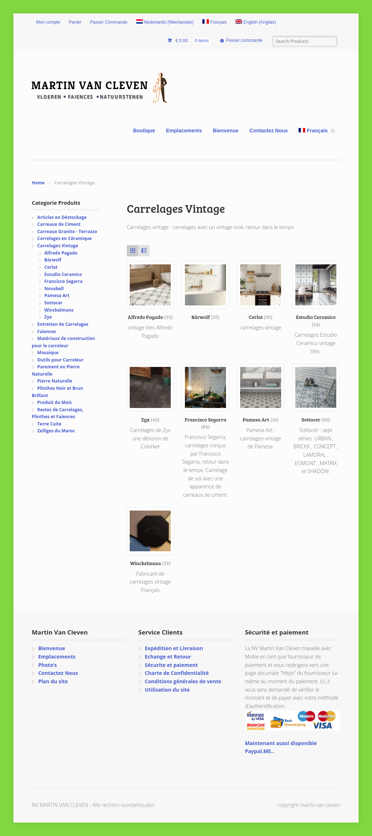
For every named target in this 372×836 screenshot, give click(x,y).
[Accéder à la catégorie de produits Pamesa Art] (260, 393)
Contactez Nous (269, 130)
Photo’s (47, 664)
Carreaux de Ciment (59, 224)
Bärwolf (52, 260)
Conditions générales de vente (183, 681)
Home (38, 183)
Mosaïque (47, 352)
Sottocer (53, 303)
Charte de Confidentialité (177, 672)
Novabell (54, 288)
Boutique (144, 130)
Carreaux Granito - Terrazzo (67, 231)
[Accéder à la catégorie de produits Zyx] (150, 393)
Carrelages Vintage (57, 246)
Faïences (46, 331)
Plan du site (53, 681)
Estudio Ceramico (63, 274)
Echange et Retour (168, 656)
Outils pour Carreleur (60, 360)
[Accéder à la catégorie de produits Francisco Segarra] (205, 397)
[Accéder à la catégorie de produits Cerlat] (260, 291)
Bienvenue (226, 130)
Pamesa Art (56, 295)
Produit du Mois (54, 402)
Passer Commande (109, 22)
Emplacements (184, 130)
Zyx (48, 317)
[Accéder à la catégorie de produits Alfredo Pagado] (150, 291)
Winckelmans (58, 310)
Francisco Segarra (63, 281)
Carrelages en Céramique (64, 238)
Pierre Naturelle (54, 381)
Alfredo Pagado (60, 253)
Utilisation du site (167, 689)
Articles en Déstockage (62, 217)
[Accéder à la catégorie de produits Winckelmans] (150, 537)
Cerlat (50, 267)
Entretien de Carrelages (63, 324)
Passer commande (244, 40)
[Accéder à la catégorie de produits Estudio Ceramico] (316, 294)
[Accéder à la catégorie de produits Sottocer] (316, 393)
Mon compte (48, 22)
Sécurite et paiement (171, 664)
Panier (75, 22)
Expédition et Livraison (174, 648)
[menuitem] (165, 22)
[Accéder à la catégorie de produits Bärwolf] (205, 291)
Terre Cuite (49, 424)
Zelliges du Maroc (56, 431)
